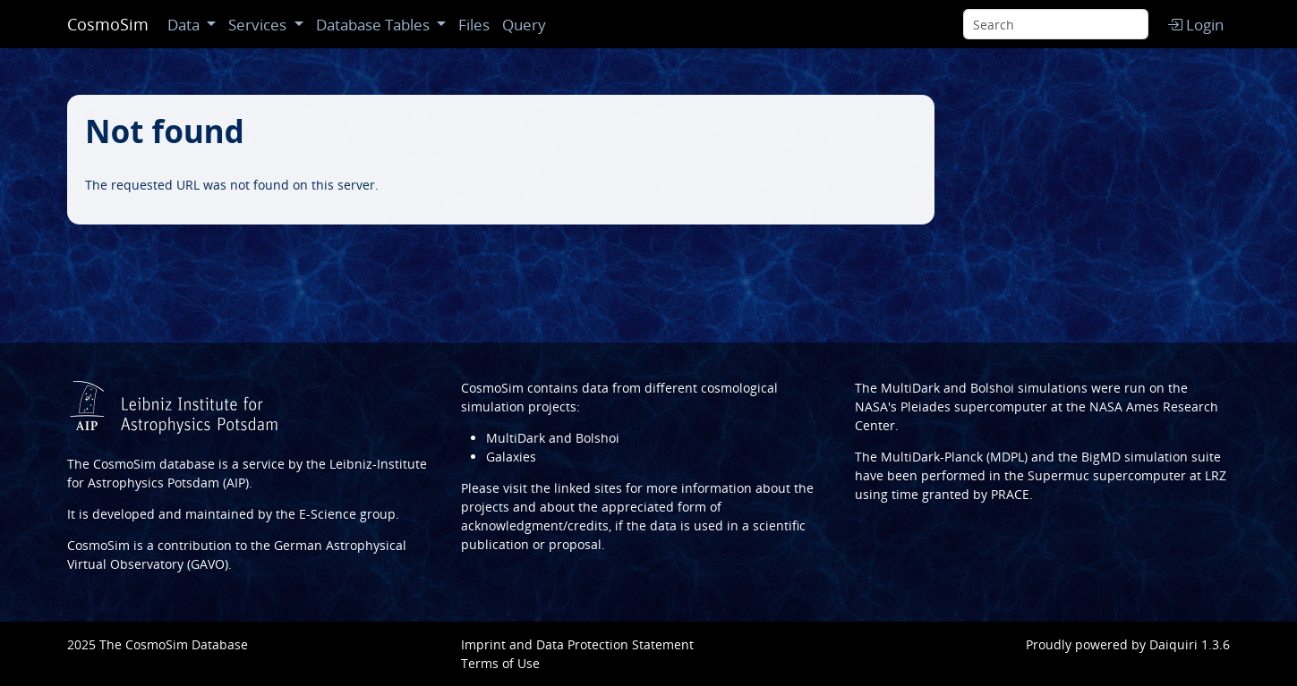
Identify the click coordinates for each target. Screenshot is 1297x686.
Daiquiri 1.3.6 (1189, 644)
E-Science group (347, 513)
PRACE (1010, 494)
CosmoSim (108, 24)
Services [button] (259, 24)
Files (474, 24)
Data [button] (185, 24)
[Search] (1055, 24)
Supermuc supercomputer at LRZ (1127, 475)
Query (524, 24)
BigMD (1101, 456)
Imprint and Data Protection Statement (577, 644)
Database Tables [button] (374, 24)
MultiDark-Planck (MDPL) (954, 456)
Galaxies (511, 456)
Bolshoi (992, 387)
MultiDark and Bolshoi (552, 437)
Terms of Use (500, 663)
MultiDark (910, 387)
